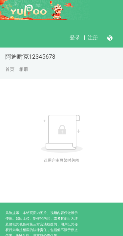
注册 (93, 37)
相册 (23, 69)
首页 (9, 69)
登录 (75, 37)
